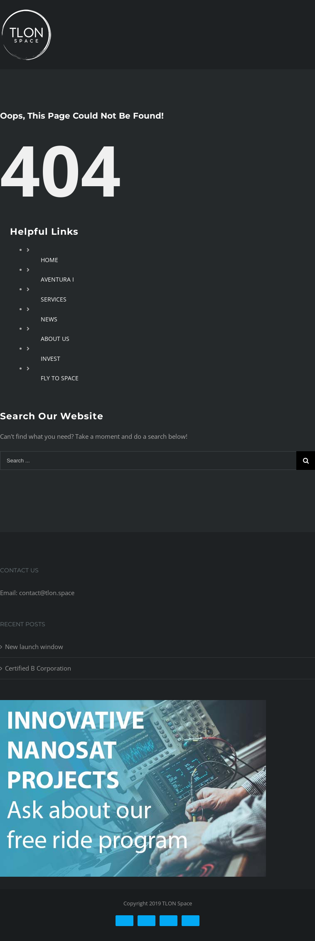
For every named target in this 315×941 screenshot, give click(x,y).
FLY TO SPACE (60, 378)
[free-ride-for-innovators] (133, 706)
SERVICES (53, 299)
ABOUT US (55, 339)
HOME (49, 260)
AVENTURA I (57, 279)
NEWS (49, 319)
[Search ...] (148, 460)
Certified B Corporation (38, 668)
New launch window (34, 646)
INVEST (50, 358)
